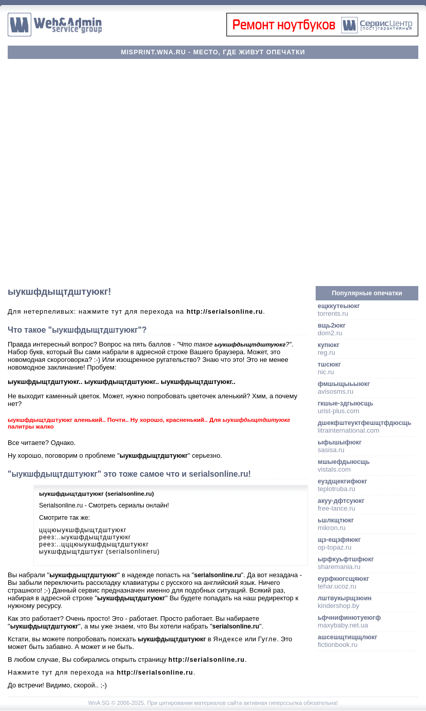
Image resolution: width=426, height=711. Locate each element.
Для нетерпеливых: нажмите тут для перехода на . (136, 311)
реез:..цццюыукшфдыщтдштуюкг (94, 544)
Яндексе (228, 639)
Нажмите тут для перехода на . (102, 672)
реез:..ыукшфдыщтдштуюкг (85, 537)
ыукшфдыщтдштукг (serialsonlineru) (99, 551)
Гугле (267, 639)
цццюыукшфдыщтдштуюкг (83, 530)
